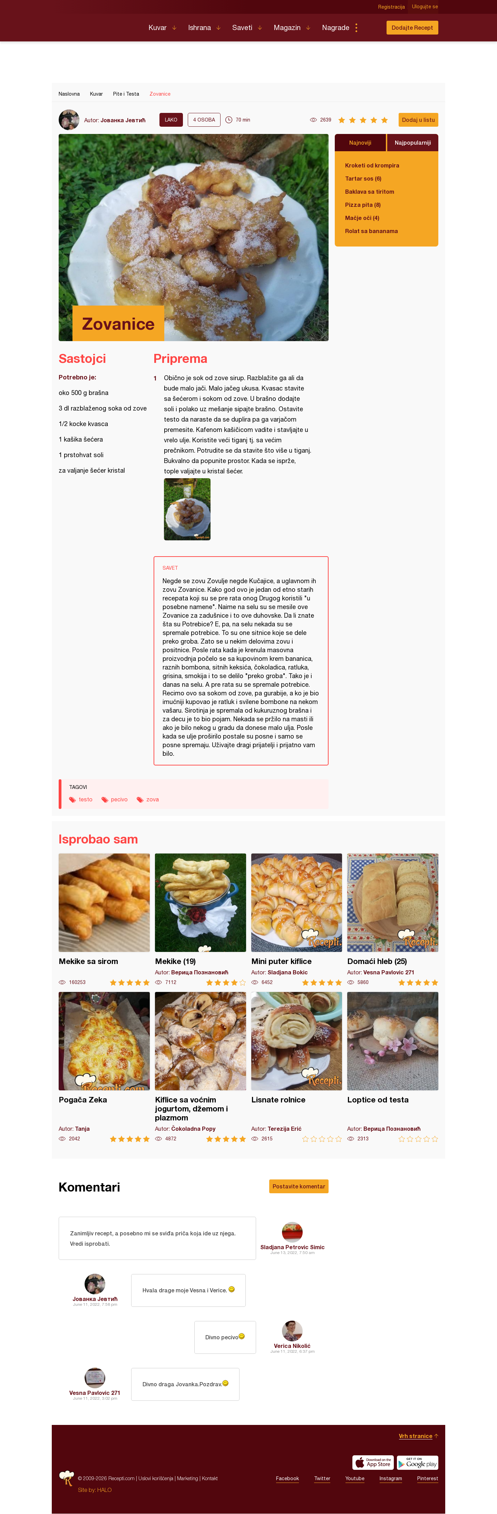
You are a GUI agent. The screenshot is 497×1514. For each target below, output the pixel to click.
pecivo (119, 799)
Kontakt (210, 1479)
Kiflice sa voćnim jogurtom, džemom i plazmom (200, 1067)
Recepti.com (98, 24)
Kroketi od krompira (372, 165)
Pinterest (427, 1479)
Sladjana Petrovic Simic (292, 1247)
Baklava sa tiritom (369, 191)
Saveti (242, 27)
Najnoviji (360, 142)
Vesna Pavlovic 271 (94, 1393)
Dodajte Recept (412, 27)
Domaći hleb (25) (392, 920)
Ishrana (199, 27)
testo (85, 799)
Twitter (322, 1479)
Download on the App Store (373, 1463)
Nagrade (335, 27)
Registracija (392, 7)
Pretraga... (370, 27)
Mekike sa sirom (104, 920)
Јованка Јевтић (123, 120)
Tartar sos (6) (363, 178)
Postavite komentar (299, 1186)
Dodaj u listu (418, 119)
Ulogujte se (425, 7)
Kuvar (157, 27)
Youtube (354, 1479)
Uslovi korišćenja (155, 1479)
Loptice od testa (392, 1067)
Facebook (287, 1479)
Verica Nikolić (292, 1346)
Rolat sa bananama (371, 231)
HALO (104, 1490)
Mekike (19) (200, 920)
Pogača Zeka (104, 1067)
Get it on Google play (417, 1463)
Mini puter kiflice (296, 920)
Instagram (391, 1479)
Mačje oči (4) (362, 217)
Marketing (187, 1479)
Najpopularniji (413, 142)
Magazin (287, 27)
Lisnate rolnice (296, 1067)
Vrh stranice (415, 1436)
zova (152, 799)
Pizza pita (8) (363, 204)
